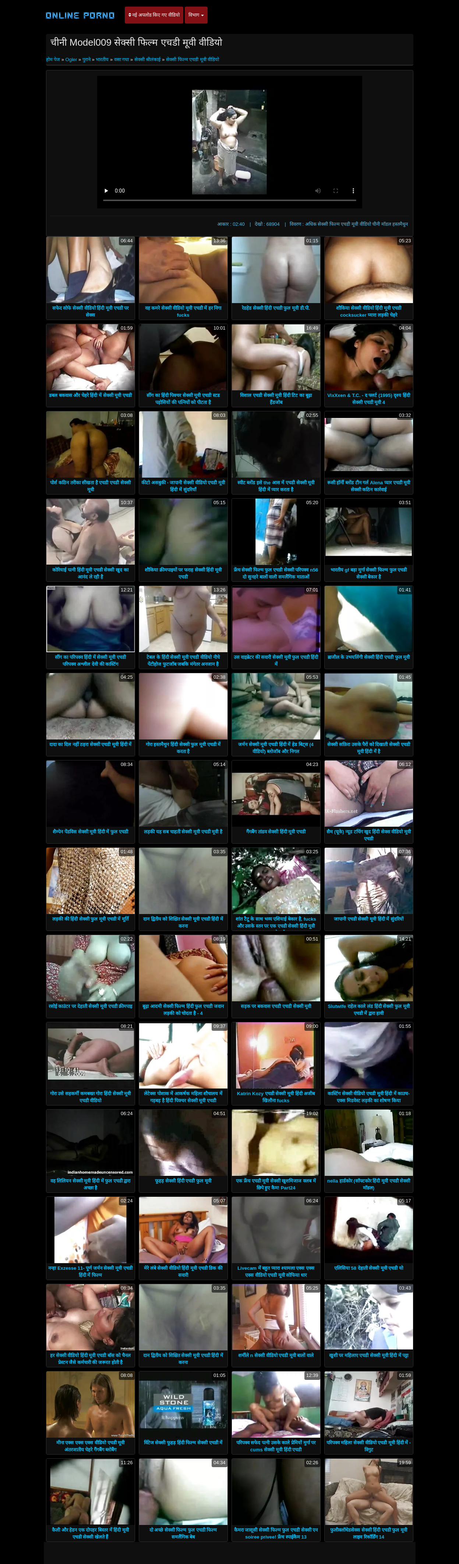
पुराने (86, 59)
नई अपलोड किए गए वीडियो (154, 15)
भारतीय (102, 59)
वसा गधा (121, 59)
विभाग (196, 15)
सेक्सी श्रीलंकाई (147, 59)
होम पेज (53, 59)
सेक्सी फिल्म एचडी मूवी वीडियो (192, 59)
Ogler (71, 59)
